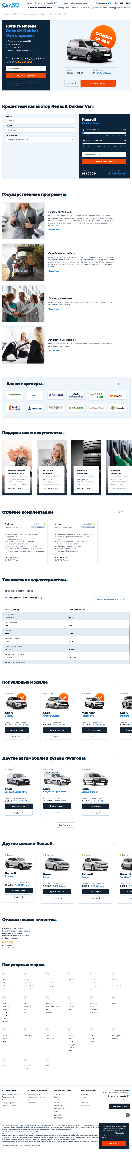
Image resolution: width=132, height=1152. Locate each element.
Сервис (103, 8)
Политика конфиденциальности (12, 1145)
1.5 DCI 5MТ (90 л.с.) (33, 598)
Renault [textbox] (11, 121)
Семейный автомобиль (10, 1094)
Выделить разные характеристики (109, 599)
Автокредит (63, 8)
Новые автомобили (35, 1094)
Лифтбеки (57, 1100)
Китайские (84, 1094)
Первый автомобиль (9, 1097)
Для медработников (9, 1100)
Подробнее (53, 230)
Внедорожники (59, 1109)
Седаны (57, 1094)
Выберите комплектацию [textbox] (18, 139)
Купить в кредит (98, 83)
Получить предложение (26, 76)
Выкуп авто (93, 8)
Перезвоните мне (119, 1106)
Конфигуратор (33, 1100)
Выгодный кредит (8, 1103)
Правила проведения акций (33, 1145)
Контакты (125, 8)
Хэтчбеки (57, 1097)
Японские (84, 1097)
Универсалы (58, 1103)
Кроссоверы (58, 1106)
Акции (84, 8)
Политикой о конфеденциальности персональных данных (113, 1135)
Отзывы (125, 1099)
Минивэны (58, 1117)
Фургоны (57, 1114)
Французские (85, 1106)
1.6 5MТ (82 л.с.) (14, 598)
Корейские (84, 1103)
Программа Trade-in (9, 1106)
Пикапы (57, 1111)
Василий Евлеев (8, 945)
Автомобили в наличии (36, 1097)
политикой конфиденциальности (16, 83)
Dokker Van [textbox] (12, 130)
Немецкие (84, 1100)
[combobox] (40, 120)
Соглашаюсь (114, 1143)
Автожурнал (114, 8)
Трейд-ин (74, 8)
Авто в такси (32, 1103)
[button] (109, 384)
